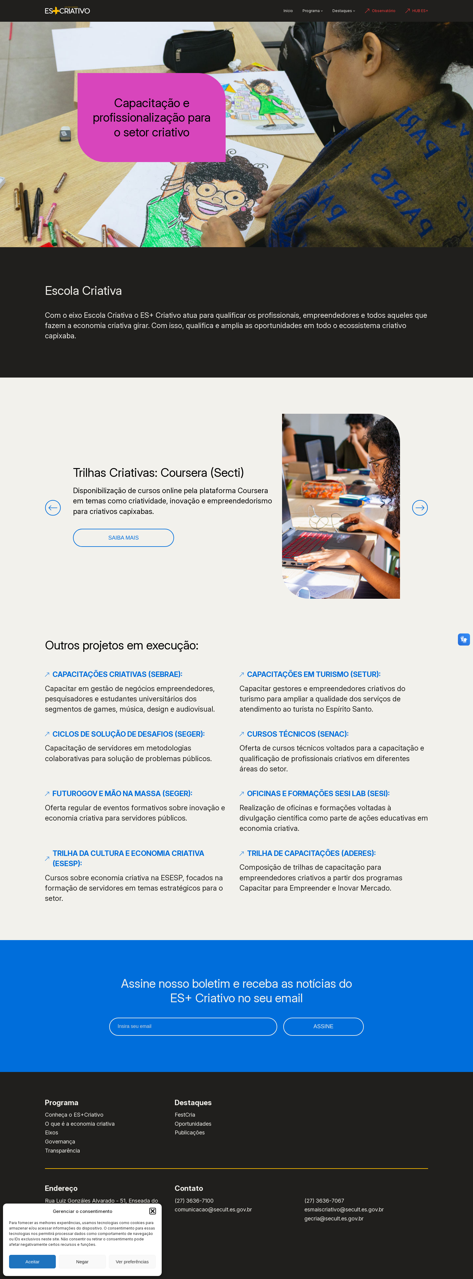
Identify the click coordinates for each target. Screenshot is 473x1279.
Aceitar (32, 1261)
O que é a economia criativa (80, 1124)
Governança (60, 1141)
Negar (82, 1261)
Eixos (51, 1132)
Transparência (62, 1150)
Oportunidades (193, 1124)
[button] (153, 1211)
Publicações (190, 1132)
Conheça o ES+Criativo (74, 1115)
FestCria (185, 1115)
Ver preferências (132, 1261)
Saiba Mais (123, 538)
